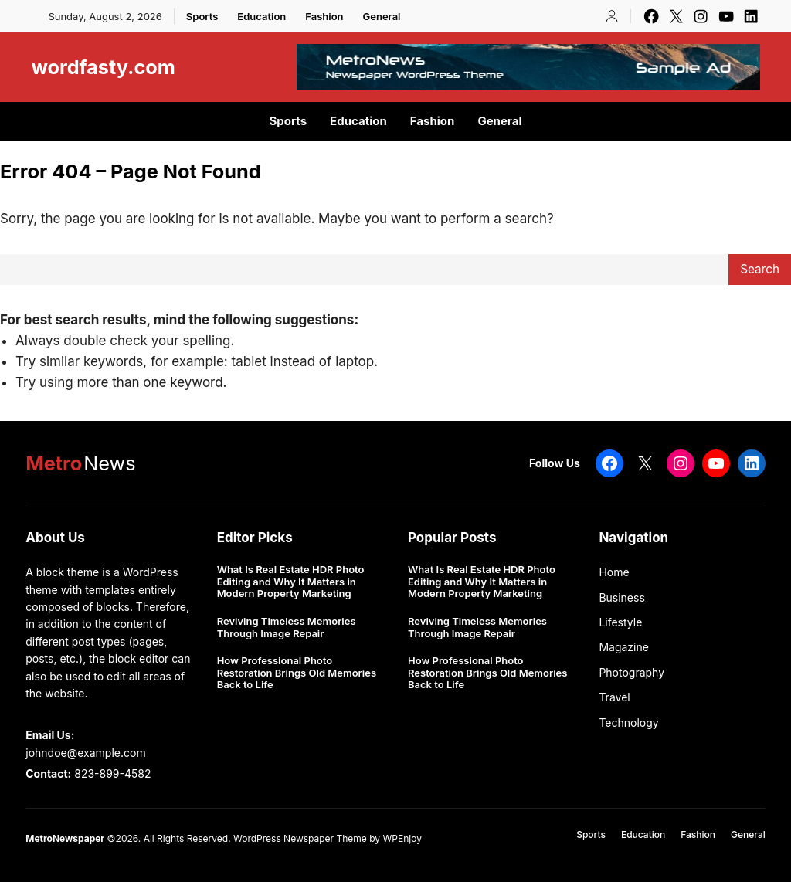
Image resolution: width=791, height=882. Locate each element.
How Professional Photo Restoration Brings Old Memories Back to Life (296, 672)
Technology (628, 722)
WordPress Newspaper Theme (300, 838)
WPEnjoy (401, 838)
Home (614, 571)
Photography (631, 672)
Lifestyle (620, 622)
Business (621, 597)
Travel (614, 697)
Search (759, 269)
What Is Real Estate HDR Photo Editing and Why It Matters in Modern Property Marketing (291, 581)
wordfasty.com (103, 67)
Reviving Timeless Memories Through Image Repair (286, 627)
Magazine (624, 646)
